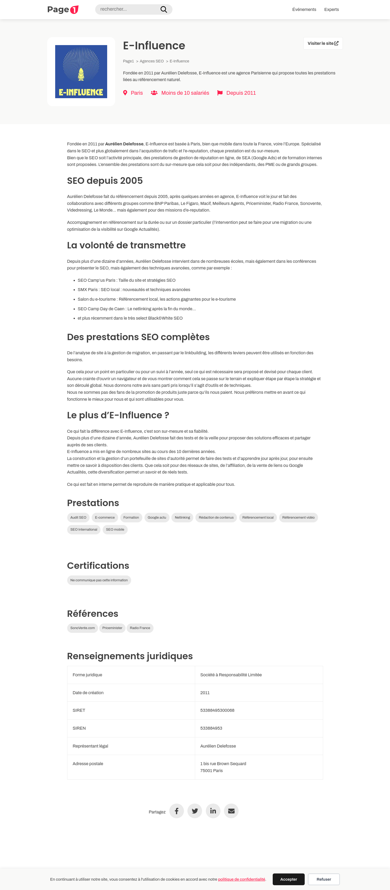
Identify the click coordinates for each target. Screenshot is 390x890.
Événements (304, 9)
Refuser (324, 879)
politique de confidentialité (241, 879)
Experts (331, 9)
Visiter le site (323, 43)
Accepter (288, 879)
